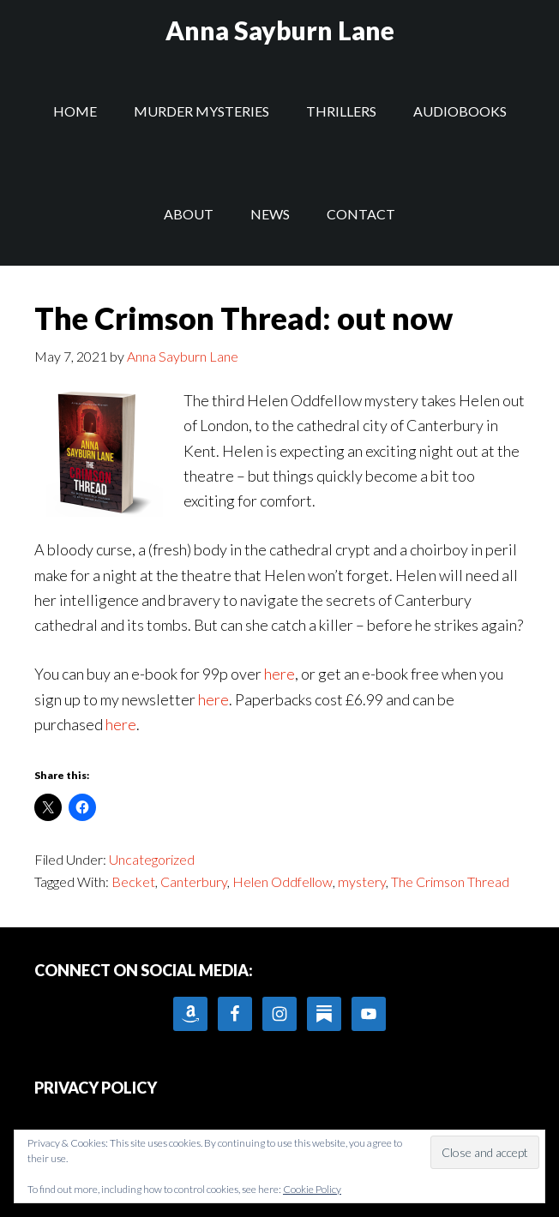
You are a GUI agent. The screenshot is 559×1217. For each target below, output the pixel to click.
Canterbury (193, 881)
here (279, 673)
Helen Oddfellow (282, 881)
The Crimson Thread (450, 881)
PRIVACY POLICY (95, 1087)
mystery (362, 881)
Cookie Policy (312, 1189)
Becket (133, 881)
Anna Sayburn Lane (279, 30)
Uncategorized (152, 859)
